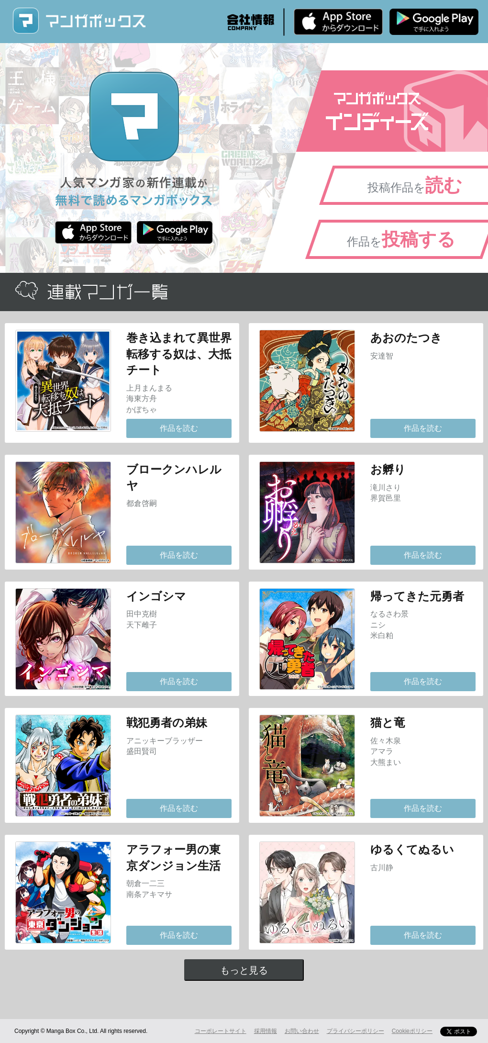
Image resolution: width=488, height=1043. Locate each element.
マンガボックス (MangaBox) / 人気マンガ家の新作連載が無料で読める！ (79, 20)
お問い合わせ (302, 1031)
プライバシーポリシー (355, 1031)
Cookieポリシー (412, 1031)
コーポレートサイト (220, 1031)
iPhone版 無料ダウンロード (338, 21)
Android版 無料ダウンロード (433, 21)
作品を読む (179, 428)
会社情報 (250, 22)
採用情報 (265, 1031)
